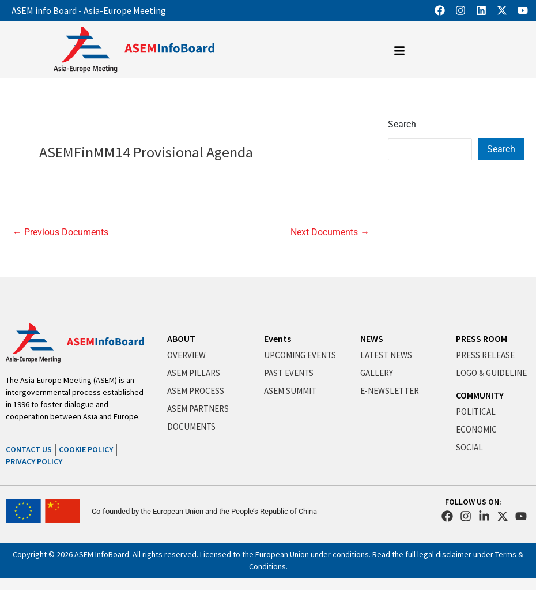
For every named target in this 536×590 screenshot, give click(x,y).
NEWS (371, 338)
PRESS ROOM (481, 338)
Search (402, 124)
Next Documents (329, 232)
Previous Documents (60, 232)
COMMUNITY (480, 395)
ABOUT (181, 338)
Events (277, 338)
